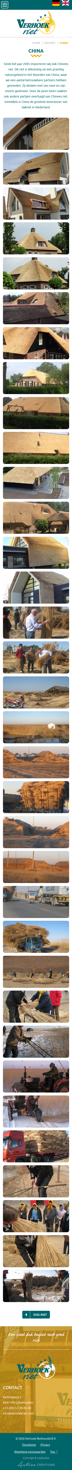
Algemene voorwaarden (30, 1451)
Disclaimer (29, 1444)
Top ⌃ (54, 1451)
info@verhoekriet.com (18, 1413)
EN (65, 2)
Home (36, 42)
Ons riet (50, 42)
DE (56, 2)
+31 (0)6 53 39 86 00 (17, 1408)
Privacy (45, 1444)
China (64, 42)
